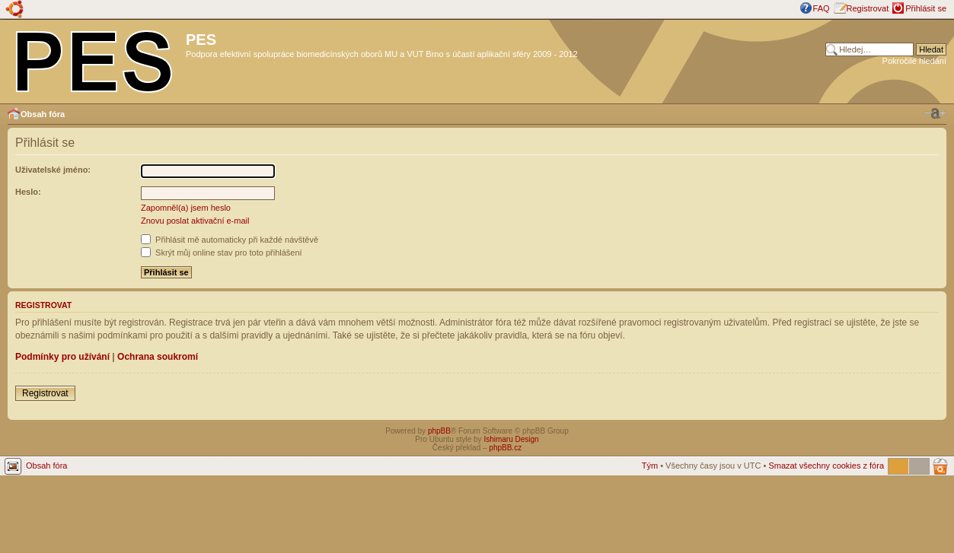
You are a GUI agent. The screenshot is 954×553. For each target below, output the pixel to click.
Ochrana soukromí (157, 356)
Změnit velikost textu (935, 113)
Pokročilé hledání (914, 60)
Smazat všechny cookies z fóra (826, 465)
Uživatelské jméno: (53, 169)
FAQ (821, 8)
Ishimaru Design (510, 439)
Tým (650, 465)
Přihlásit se (925, 8)
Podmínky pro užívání (62, 356)
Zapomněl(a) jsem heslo (186, 207)
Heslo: (28, 191)
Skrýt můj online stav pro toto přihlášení (221, 252)
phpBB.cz (505, 447)
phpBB (439, 431)
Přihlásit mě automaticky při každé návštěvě (229, 239)
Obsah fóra (43, 114)
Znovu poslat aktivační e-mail (195, 220)
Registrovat (868, 8)
